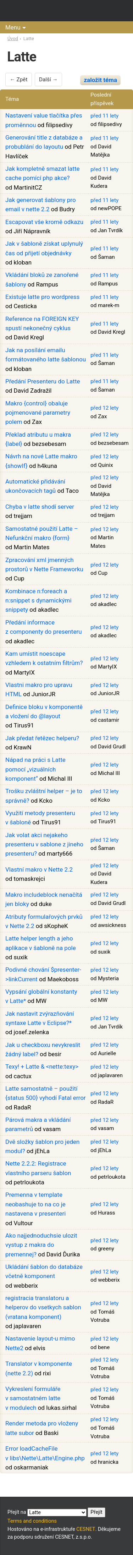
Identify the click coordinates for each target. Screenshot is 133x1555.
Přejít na (56, 1512)
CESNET (85, 1529)
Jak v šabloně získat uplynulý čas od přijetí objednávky (44, 248)
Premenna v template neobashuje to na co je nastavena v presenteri (35, 1204)
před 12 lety (104, 408)
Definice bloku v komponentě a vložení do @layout (44, 711)
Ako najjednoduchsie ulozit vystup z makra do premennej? (41, 1245)
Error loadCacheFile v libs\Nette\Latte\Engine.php (45, 1453)
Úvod (12, 38)
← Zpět (18, 79)
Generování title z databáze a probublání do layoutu (44, 142)
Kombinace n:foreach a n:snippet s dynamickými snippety (38, 600)
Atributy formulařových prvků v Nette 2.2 (44, 921)
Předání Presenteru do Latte (42, 381)
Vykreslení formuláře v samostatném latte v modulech (32, 1398)
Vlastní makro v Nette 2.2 (39, 869)
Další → (48, 79)
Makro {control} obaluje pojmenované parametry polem (37, 413)
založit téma (100, 79)
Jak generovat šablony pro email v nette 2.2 (40, 204)
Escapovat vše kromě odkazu (44, 221)
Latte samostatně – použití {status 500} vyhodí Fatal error (45, 1093)
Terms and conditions (32, 1521)
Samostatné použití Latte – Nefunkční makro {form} (41, 533)
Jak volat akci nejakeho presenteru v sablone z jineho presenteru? (44, 844)
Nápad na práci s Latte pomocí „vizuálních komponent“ (35, 769)
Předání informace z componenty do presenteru (43, 627)
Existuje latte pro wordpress (42, 296)
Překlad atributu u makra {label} (38, 439)
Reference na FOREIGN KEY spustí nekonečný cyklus (42, 323)
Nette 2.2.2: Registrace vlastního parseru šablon (38, 1168)
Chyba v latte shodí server (39, 506)
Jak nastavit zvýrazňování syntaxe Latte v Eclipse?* (39, 1018)
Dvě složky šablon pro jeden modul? (42, 1146)
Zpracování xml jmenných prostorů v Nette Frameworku (44, 564)
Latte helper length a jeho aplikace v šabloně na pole (40, 943)
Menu (13, 27)
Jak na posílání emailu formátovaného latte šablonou (45, 355)
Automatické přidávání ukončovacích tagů (35, 486)
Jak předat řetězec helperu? (42, 738)
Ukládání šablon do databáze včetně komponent (44, 1271)
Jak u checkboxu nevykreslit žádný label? (42, 1049)
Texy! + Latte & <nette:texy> (41, 1066)
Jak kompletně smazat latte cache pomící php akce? (42, 173)
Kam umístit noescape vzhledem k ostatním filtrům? (44, 658)
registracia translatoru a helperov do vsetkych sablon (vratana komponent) (43, 1307)
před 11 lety (104, 116)
